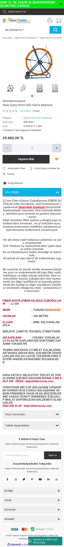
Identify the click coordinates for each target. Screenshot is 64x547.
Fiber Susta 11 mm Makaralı (37, 117)
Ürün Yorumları (15, 414)
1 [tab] (32, 96)
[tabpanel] (9, 88)
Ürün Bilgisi (12, 192)
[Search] (32, 30)
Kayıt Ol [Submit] (53, 455)
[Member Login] (48, 20)
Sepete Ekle (26, 159)
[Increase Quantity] (56, 148)
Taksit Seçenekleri (17, 425)
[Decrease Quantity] (7, 148)
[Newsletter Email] (32, 455)
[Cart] (57, 20)
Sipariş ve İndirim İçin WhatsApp (43, 541)
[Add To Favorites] (56, 159)
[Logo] (19, 21)
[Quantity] (32, 148)
